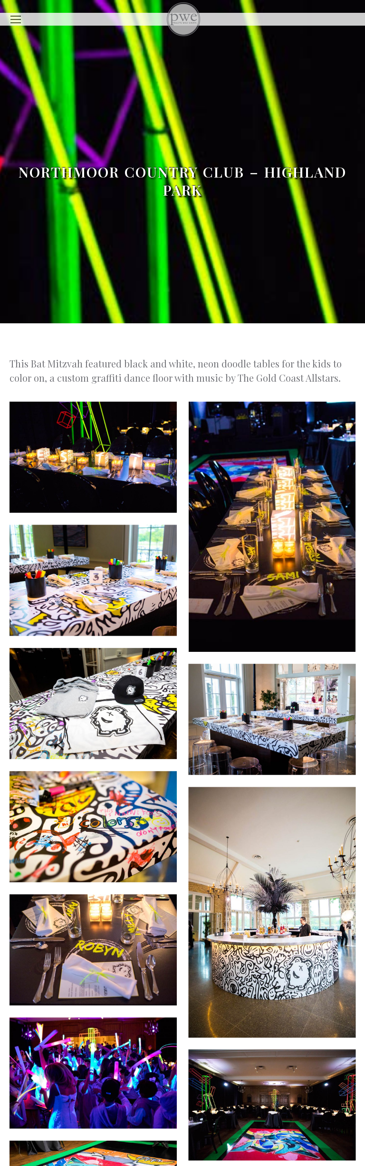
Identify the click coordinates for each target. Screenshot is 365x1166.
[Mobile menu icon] (16, 19)
